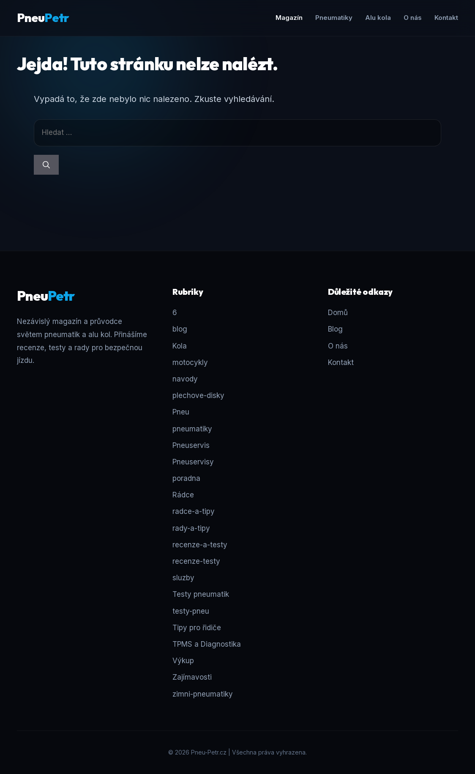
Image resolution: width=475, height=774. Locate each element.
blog (179, 329)
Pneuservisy (193, 462)
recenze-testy (196, 561)
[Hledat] (46, 165)
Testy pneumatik (200, 594)
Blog (335, 329)
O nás (413, 18)
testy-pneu (190, 611)
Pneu (43, 17)
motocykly (190, 362)
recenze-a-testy (199, 545)
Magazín (289, 18)
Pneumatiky (333, 18)
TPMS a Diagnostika (206, 644)
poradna (186, 478)
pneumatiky (192, 429)
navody (185, 379)
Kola (179, 346)
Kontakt (446, 18)
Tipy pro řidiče (196, 627)
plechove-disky (198, 395)
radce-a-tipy (193, 511)
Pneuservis (191, 445)
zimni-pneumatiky (202, 694)
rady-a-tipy (191, 528)
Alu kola (378, 18)
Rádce (183, 495)
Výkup (183, 660)
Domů (338, 312)
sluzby (183, 578)
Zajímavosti (192, 677)
